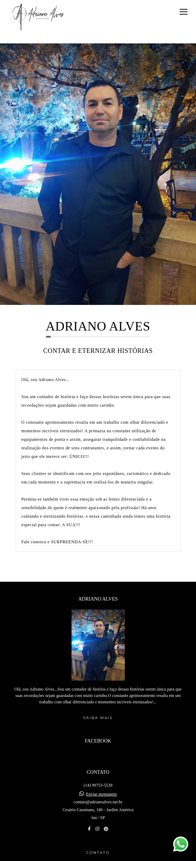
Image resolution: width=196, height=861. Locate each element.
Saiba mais (98, 693)
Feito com (98, 855)
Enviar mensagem (101, 769)
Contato (98, 827)
